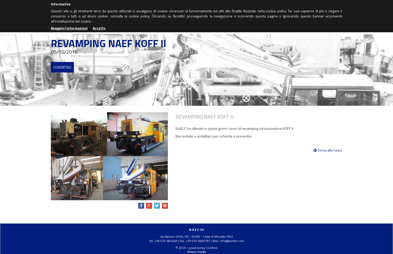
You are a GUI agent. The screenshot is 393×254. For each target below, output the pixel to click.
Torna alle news (328, 150)
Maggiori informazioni (69, 28)
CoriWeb (211, 247)
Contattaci (62, 67)
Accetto (99, 28)
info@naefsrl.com (232, 240)
